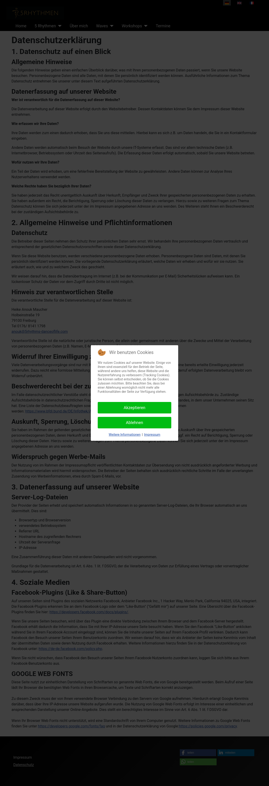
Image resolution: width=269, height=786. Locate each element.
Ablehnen (134, 422)
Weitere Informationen (124, 434)
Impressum (152, 434)
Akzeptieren (135, 407)
